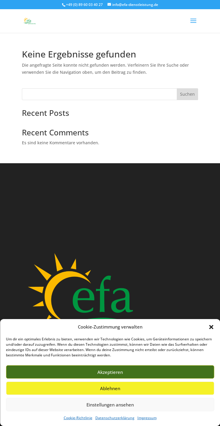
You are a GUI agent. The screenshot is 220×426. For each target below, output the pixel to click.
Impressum (147, 417)
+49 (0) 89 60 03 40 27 (84, 4)
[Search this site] (110, 94)
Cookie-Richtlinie (78, 417)
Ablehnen (110, 388)
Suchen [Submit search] (187, 94)
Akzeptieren (110, 372)
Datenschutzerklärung (114, 417)
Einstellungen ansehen (110, 405)
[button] (211, 327)
